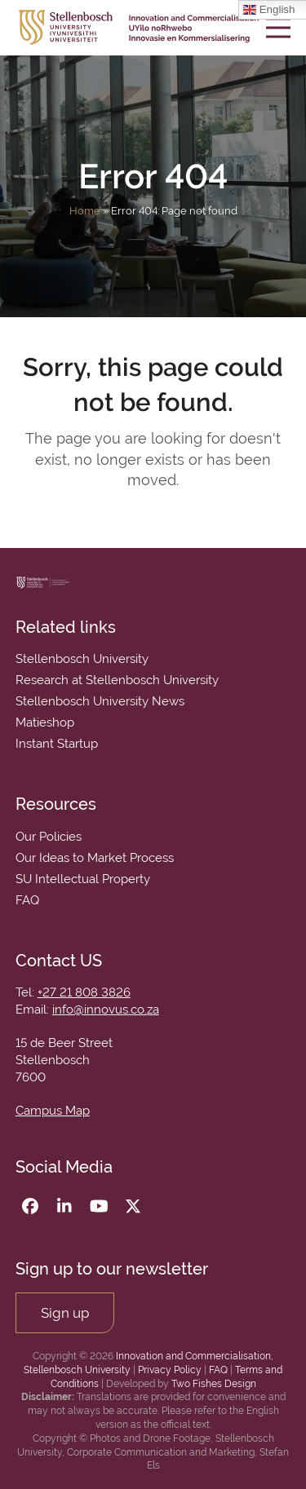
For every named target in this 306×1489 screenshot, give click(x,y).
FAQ (218, 1370)
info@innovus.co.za (105, 1009)
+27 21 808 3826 (84, 992)
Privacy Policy (170, 1370)
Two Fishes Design (213, 1384)
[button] (278, 27)
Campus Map (53, 1110)
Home (84, 211)
